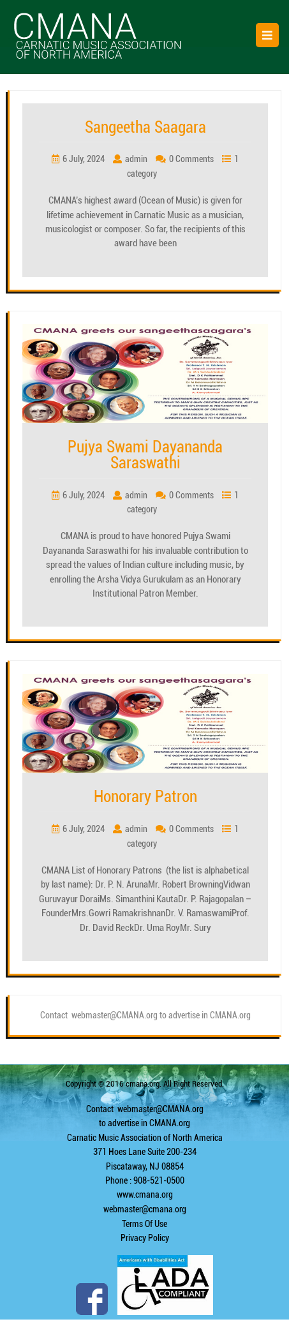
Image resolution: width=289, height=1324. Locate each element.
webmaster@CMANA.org (160, 1109)
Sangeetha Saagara (145, 127)
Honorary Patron (145, 796)
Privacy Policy (145, 1238)
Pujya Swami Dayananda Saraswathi (145, 455)
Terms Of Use (144, 1224)
